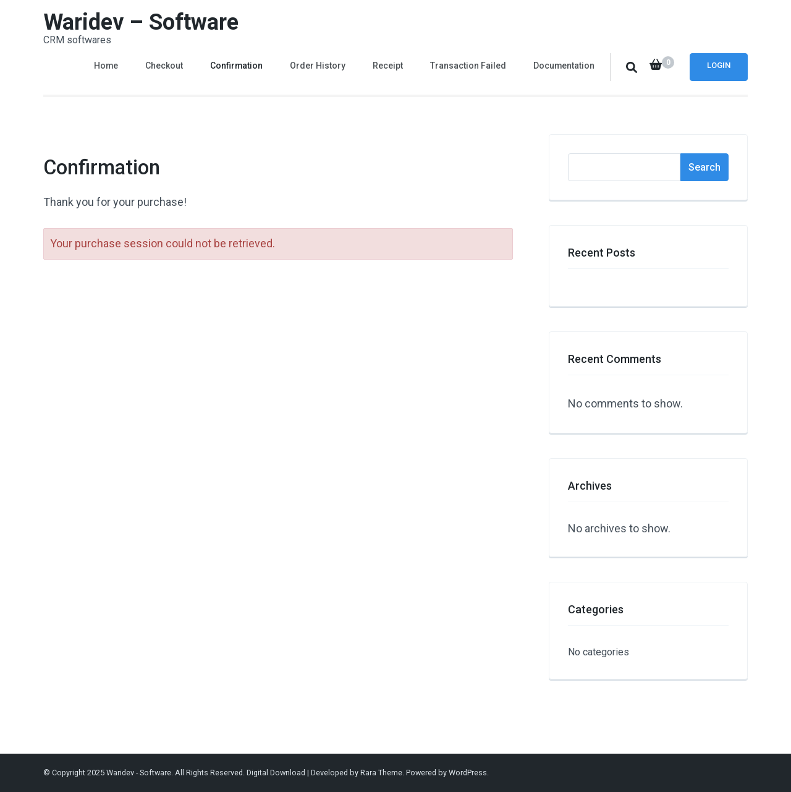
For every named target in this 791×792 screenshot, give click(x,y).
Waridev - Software (138, 772)
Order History (317, 65)
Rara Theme (381, 772)
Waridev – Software (141, 22)
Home (106, 65)
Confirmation (236, 65)
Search (704, 167)
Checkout (164, 65)
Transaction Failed (468, 65)
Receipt (388, 65)
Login (718, 65)
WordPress (468, 772)
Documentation (563, 65)
